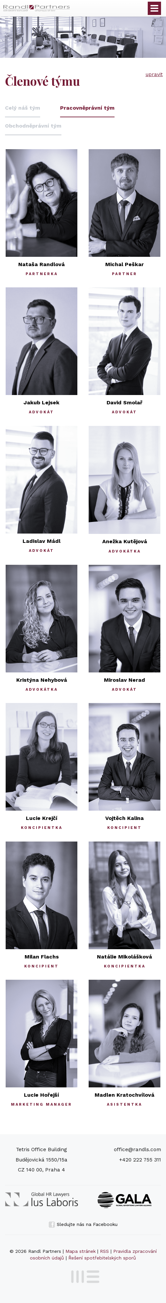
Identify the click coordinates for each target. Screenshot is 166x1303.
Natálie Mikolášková (124, 956)
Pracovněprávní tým (87, 108)
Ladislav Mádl (41, 541)
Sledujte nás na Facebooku (83, 1224)
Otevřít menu (154, 8)
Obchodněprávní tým (33, 126)
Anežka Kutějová (124, 541)
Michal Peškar (124, 264)
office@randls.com (137, 1150)
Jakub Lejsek (41, 402)
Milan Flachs (42, 956)
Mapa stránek (80, 1251)
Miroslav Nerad (124, 680)
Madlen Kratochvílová (124, 1095)
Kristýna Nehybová (41, 680)
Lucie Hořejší (41, 1095)
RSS (104, 1251)
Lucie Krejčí (41, 818)
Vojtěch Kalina (124, 818)
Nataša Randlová (41, 264)
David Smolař (124, 402)
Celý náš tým (22, 108)
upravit (154, 74)
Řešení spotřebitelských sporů (102, 1257)
